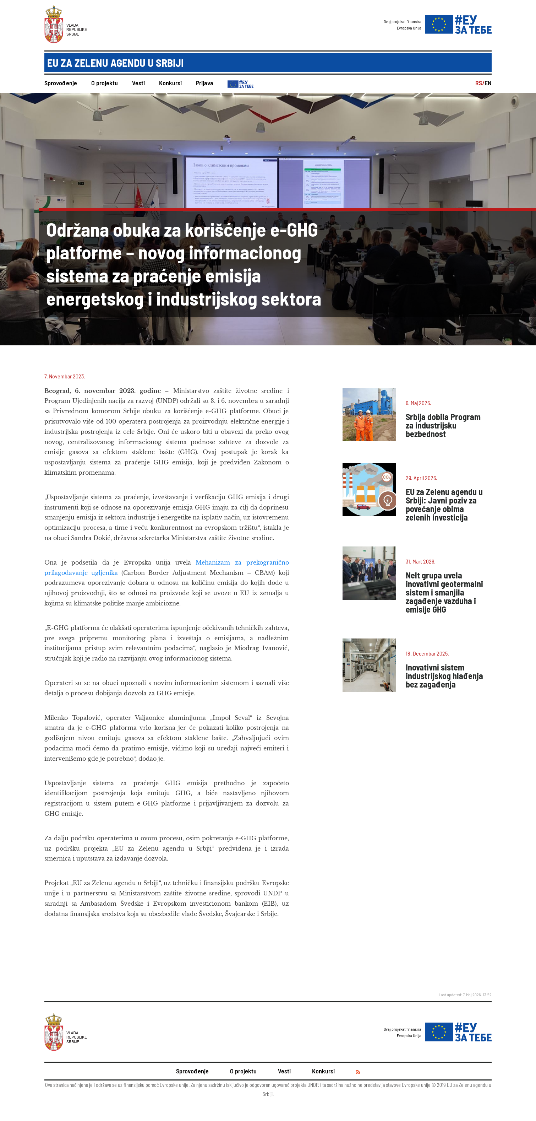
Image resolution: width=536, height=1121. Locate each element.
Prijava (204, 83)
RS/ (480, 83)
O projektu (104, 83)
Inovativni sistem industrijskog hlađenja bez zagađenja (444, 675)
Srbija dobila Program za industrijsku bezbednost (443, 425)
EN (488, 83)
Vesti (138, 83)
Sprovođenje (60, 83)
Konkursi (170, 83)
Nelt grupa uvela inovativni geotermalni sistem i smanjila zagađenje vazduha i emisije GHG (444, 592)
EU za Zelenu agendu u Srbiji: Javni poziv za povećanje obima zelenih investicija (444, 504)
